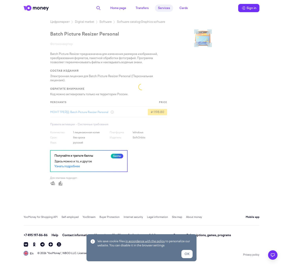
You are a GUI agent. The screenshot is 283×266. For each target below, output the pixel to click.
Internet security (133, 217)
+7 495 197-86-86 (36, 235)
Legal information (157, 217)
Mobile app (252, 217)
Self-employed (70, 217)
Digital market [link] (84, 22)
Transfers (142, 8)
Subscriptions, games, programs (208, 235)
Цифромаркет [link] (60, 22)
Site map (177, 217)
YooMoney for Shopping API (41, 217)
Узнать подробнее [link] (67, 166)
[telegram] (42, 244)
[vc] (59, 244)
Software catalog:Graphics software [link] (141, 22)
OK (187, 254)
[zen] (50, 244)
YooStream (89, 217)
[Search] (98, 8)
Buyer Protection (109, 217)
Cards (183, 8)
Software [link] (105, 22)
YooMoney (54, 253)
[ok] (34, 244)
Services (164, 8)
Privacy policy (251, 254)
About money (194, 217)
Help (54, 235)
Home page (118, 8)
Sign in (248, 8)
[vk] (26, 244)
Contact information (76, 235)
